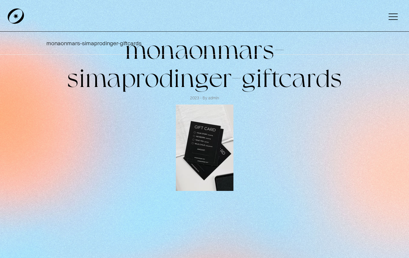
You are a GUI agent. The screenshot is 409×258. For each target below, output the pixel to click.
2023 (195, 97)
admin (213, 97)
